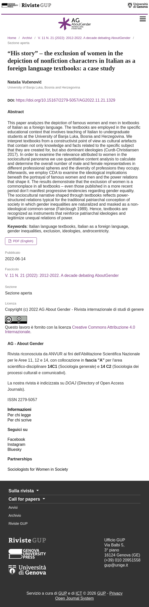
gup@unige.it (116, 565)
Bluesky (15, 449)
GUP (62, 593)
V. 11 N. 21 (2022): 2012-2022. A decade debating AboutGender (84, 38)
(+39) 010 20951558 (122, 560)
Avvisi (13, 507)
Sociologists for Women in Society (38, 469)
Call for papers (25, 499)
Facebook (16, 439)
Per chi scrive (20, 420)
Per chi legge (19, 415)
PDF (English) (22, 241)
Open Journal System (74, 598)
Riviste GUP (18, 524)
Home (12, 38)
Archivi (27, 38)
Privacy (115, 593)
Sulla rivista (22, 490)
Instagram (16, 444)
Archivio (15, 515)
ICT (79, 593)
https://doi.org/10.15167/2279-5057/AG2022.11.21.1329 (65, 100)
